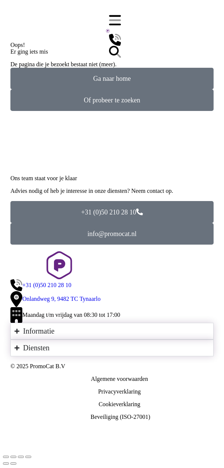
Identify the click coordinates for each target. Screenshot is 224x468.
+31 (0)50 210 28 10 (112, 212)
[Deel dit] (13, 457)
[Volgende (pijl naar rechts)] (13, 463)
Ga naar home (112, 78)
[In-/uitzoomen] (28, 457)
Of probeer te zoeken (112, 100)
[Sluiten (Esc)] (6, 457)
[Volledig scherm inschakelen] (21, 457)
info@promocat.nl (112, 234)
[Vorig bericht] (6, 463)
